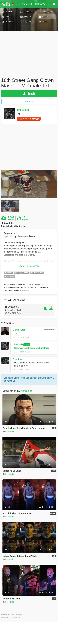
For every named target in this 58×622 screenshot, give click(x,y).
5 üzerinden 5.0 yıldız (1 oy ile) (13, 226)
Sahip (27, 345)
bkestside (23, 110)
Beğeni (25, 220)
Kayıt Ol (11, 381)
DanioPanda (19, 330)
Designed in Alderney (11, 614)
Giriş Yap (46, 378)
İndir (29, 93)
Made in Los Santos (10, 617)
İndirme (11, 220)
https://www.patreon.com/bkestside (31, 348)
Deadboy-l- (18, 359)
